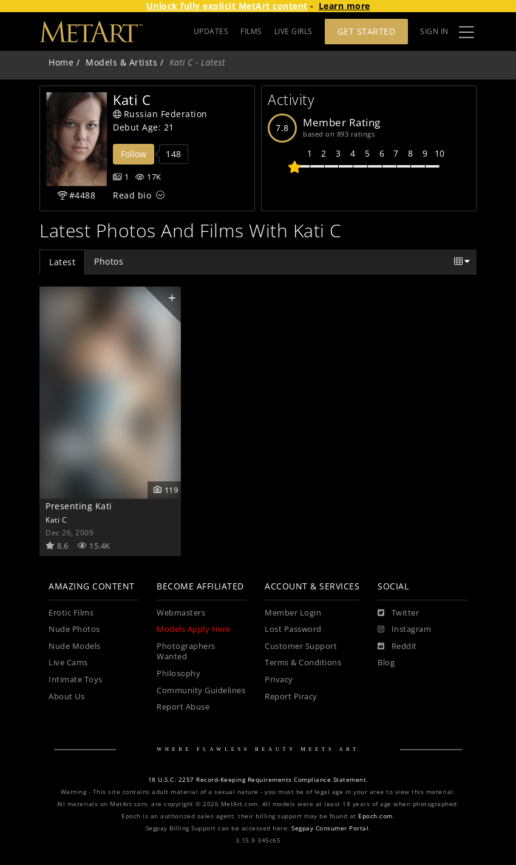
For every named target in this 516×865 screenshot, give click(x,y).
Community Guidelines (201, 690)
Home (61, 62)
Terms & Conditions (303, 662)
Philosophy (178, 673)
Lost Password (293, 629)
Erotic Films (71, 613)
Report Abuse (183, 707)
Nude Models (75, 646)
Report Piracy (291, 696)
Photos (108, 261)
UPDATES (211, 31)
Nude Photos (74, 629)
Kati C (56, 519)
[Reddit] (397, 646)
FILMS (251, 31)
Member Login (293, 613)
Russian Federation (160, 114)
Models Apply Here (194, 629)
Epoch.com (375, 816)
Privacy (279, 679)
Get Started (367, 31)
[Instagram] (404, 629)
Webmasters (181, 613)
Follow (133, 154)
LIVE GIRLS (293, 31)
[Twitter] (398, 613)
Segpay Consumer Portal (329, 828)
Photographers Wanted (186, 651)
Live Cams (68, 662)
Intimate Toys (76, 679)
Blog (386, 662)
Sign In (434, 31)
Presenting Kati (79, 506)
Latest (62, 262)
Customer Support (301, 646)
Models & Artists (121, 62)
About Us (66, 696)
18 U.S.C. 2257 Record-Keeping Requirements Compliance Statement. (258, 780)
